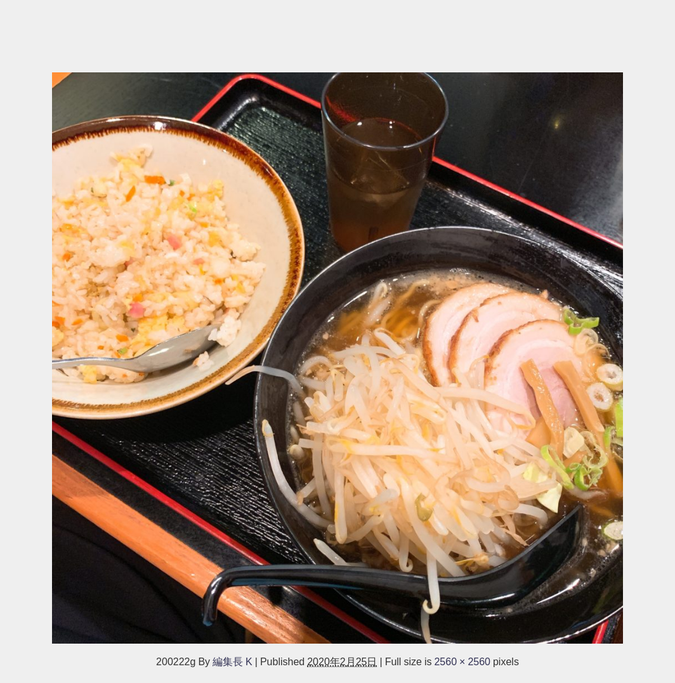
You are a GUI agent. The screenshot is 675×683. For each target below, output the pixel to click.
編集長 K (232, 661)
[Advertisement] (337, 30)
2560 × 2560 (462, 661)
